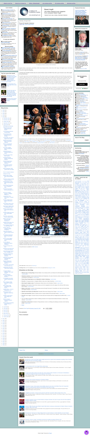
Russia (86, 250)
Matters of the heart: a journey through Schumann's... (7, 219)
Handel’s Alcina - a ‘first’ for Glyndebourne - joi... (8, 290)
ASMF (83, 184)
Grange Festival (86, 219)
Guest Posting (81, 221)
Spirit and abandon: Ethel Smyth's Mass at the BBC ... (8, 169)
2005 (4, 344)
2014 (4, 330)
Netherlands (83, 233)
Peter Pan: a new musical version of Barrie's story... (8, 217)
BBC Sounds (35, 246)
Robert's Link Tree (8, 3)
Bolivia (82, 190)
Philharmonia (77, 245)
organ (86, 242)
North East (77, 236)
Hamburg (76, 223)
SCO (88, 252)
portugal (79, 246)
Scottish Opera (81, 253)
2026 (4, 110)
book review (86, 190)
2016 (4, 326)
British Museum (86, 191)
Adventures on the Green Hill (83, 182)
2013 (4, 331)
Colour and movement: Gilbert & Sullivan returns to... (8, 232)
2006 (4, 343)
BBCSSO (87, 188)
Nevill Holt (87, 233)
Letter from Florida (81, 227)
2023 (4, 115)
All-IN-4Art (81, 183)
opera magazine (86, 239)
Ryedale (76, 251)
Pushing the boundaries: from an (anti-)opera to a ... (8, 189)
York (78, 273)
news (87, 234)
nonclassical (84, 235)
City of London (83, 202)
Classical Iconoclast (87, 166)
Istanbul (83, 224)
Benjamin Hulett (41, 142)
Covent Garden (80, 208)
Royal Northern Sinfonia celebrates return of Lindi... (7, 165)
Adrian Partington (83, 95)
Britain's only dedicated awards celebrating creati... (7, 144)
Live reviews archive (47, 3)
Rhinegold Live (80, 249)
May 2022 (5, 310)
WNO (85, 272)
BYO (79, 198)
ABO (76, 182)
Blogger (50, 433)
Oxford (76, 243)
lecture (79, 226)
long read (81, 229)
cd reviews (87, 200)
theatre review (86, 263)
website (88, 268)
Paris (82, 244)
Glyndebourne (86, 218)
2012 (4, 333)
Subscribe (82, 84)
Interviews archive (71, 3)
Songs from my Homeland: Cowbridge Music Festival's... (8, 258)
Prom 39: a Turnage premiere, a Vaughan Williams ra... (7, 193)
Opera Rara (83, 240)
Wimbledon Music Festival (79, 272)
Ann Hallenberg (85, 121)
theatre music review (79, 263)
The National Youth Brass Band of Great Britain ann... (8, 235)
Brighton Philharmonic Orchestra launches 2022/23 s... (7, 262)
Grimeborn (87, 220)
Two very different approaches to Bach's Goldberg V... (7, 243)
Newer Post (22, 350)
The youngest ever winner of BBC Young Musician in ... (8, 279)
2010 (4, 336)
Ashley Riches (51, 142)
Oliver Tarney (82, 102)
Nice (79, 235)
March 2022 (5, 313)
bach (76, 185)
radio (84, 247)
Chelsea (76, 201)
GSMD (76, 221)
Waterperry (80, 268)
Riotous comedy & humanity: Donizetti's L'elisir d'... (7, 300)
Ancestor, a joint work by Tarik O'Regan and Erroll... (7, 296)
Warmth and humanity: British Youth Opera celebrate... (7, 141)
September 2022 (6, 123)
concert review (28, 24)
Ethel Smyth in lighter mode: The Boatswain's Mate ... (8, 207)
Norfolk (87, 235)
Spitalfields (77, 257)
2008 (4, 339)
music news (83, 232)
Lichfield (76, 228)
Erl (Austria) (79, 213)
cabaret (82, 198)
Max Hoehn (82, 100)
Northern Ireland (78, 237)
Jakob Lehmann (83, 130)
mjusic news (84, 230)
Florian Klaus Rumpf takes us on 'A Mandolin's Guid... (8, 186)
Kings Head (79, 225)
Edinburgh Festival (85, 211)
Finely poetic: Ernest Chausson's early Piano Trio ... (8, 292)
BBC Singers (27, 141)
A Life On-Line (78, 181)
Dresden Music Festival (82, 210)
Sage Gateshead (86, 251)
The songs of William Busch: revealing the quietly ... (7, 148)
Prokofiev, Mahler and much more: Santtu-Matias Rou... (8, 213)
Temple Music (84, 260)
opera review (60, 283)
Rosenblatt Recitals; (79, 250)
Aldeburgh (77, 183)
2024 (4, 113)
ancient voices (86, 183)
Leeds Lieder (86, 226)
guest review (86, 221)
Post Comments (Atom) (49, 353)
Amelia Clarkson (83, 115)
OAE (78, 238)
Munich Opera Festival (78, 231)
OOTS (85, 238)
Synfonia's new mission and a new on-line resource (8, 249)
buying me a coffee (51, 267)
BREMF (76, 191)
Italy (86, 224)
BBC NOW (83, 188)
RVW (88, 250)
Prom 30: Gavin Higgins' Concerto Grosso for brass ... (7, 239)
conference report (78, 207)
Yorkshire (80, 273)
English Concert (35, 141)
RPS (83, 250)
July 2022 (5, 306)
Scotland (76, 253)
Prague (83, 246)
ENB (81, 212)
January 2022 (6, 316)
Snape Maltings (78, 255)
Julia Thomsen (83, 101)
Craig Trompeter (79, 109)
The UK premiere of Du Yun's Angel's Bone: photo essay (36, 366)
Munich (88, 230)
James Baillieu (82, 94)
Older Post (70, 350)
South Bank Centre (84, 256)
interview (77, 224)
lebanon (76, 226)
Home (23, 305)
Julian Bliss (83, 132)
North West (82, 236)
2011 (4, 335)
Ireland (81, 224)
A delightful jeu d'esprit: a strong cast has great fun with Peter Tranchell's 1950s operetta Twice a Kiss (45, 392)
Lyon (88, 229)
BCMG (76, 189)
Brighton (79, 191)
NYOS (76, 238)
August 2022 (5, 124)
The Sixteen (86, 262)
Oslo (88, 242)
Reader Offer (77, 248)
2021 (4, 318)
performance (86, 244)
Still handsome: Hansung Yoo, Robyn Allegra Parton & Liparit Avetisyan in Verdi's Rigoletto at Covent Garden (47, 412)
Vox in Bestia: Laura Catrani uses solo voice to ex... (8, 265)
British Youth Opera (78, 192)
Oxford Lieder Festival (82, 243)
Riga (83, 249)
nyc (86, 237)
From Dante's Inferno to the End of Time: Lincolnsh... (8, 204)
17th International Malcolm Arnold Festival (8, 132)
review (76, 249)
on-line (80, 238)
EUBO (88, 213)
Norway (83, 237)
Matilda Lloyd (82, 133)
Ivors (88, 224)
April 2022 (5, 311)
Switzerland (77, 260)
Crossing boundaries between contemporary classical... (8, 158)
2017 (4, 325)
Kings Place (84, 225)
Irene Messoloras (84, 97)
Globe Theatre (78, 218)
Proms (32, 24)
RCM (88, 247)
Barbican (80, 186)
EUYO (76, 214)
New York (80, 234)
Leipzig (76, 227)
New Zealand (84, 234)
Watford (84, 268)
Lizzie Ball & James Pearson (81, 113)
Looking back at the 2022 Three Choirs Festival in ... (8, 268)
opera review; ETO (82, 242)
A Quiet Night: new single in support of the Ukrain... (8, 138)
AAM (88, 181)
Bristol (83, 191)
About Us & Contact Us (20, 3)
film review (85, 215)
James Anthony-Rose (80, 118)
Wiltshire (87, 271)
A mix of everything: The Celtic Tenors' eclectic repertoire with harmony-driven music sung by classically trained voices (81, 12)
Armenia (80, 184)
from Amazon (81, 153)
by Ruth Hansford (81, 197)
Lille (79, 228)
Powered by (82, 88)
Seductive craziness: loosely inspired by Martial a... (8, 179)
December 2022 (6, 118)
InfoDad (87, 171)
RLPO (85, 249)
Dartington (79, 209)
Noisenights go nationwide (8, 126)
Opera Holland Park (79, 239)
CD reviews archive (59, 3)
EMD (80, 212)
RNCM (88, 249)
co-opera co (84, 203)
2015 (4, 328)
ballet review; (87, 185)
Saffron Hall (80, 251)
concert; (87, 206)
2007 (4, 341)
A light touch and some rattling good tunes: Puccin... (7, 128)
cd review (81, 200)
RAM (86, 247)
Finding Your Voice (6, 173)
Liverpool (82, 228)
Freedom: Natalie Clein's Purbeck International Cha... (7, 200)
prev (88, 246)
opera (88, 238)
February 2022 (6, 315)
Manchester (80, 230)
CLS (78, 203)
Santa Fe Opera (84, 252)
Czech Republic (86, 208)
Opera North (77, 240)
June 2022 (5, 308)
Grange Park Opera (79, 220)
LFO (88, 227)
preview (77, 247)
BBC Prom (32, 140)
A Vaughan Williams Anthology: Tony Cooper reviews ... (8, 272)
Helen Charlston (85, 98)
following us (34, 265)
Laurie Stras (78, 127)
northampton (87, 236)
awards (88, 184)
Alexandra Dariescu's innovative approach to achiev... (8, 152)
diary (88, 209)
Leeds (82, 226)
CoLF (88, 203)
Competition (82, 204)
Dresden (76, 210)
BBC (23, 24)
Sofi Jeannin (68, 140)
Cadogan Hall (86, 198)
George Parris (83, 112)
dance (76, 209)
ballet (78, 185)
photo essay (82, 245)
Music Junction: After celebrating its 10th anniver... (7, 286)
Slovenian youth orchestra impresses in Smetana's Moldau (37, 379)
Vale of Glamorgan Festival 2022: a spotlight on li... (8, 252)
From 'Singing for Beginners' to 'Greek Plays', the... (8, 226)
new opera (76, 234)
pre (85, 246)
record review (25, 274)
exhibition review (80, 214)
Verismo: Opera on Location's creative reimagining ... (7, 228)
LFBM (86, 227)
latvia (88, 225)
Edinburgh (79, 211)
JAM (76, 225)
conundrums (83, 207)
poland (76, 246)
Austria (85, 184)
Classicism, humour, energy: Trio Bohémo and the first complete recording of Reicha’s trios (43, 419)
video (84, 267)
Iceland (85, 223)
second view (86, 253)
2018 (4, 323)
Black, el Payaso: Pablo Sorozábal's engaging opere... (7, 282)
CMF (80, 203)
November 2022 (6, 119)
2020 (4, 320)
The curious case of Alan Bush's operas (7, 155)
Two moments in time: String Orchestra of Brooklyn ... (7, 135)
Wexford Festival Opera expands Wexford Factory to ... (7, 162)
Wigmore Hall (78, 271)
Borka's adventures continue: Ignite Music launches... (7, 275)
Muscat (83, 231)
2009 (4, 338)
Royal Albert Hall (48, 140)
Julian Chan (81, 111)
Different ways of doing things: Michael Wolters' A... (8, 176)
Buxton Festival (84, 194)
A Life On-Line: (84, 181)
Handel (81, 223)
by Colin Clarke (84, 195)
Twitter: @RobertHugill (34, 3)
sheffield (76, 254)
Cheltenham (81, 201)
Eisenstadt (77, 212)
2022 (4, 116)
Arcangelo (77, 184)
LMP (85, 228)
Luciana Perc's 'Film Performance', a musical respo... (8, 197)
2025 (4, 111)
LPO (84, 229)
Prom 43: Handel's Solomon (8, 172)
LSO (86, 229)
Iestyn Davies (42, 141)
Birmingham (77, 190)
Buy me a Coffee (84, 68)
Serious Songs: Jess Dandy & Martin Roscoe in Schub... (8, 303)
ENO (76, 213)
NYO (88, 237)
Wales (76, 268)
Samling (79, 252)
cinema (80, 202)
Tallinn (80, 260)
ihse (88, 223)
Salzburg (76, 252)
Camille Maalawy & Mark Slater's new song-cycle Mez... (8, 182)
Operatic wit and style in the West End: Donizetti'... (8, 223)
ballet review (81, 185)
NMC (81, 235)
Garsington (80, 217)
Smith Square (86, 254)
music (85, 231)
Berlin (88, 189)
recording (87, 248)
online (83, 238)
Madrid (76, 230)
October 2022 (6, 121)
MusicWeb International (84, 168)
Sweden (87, 259)
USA (85, 265)
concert (87, 204)
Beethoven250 (82, 189)
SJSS (79, 254)
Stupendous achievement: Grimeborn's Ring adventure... (8, 254)
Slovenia (82, 254)
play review (87, 245)
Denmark (83, 209)
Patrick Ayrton (82, 123)
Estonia (83, 213)
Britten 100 (84, 192)
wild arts (84, 271)
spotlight (87, 257)
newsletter (77, 235)
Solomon (26, 138)
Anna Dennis (52, 141)
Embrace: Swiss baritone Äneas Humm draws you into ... (8, 209)
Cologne (76, 204)
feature (84, 214)
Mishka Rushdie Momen (83, 124)
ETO (85, 213)
